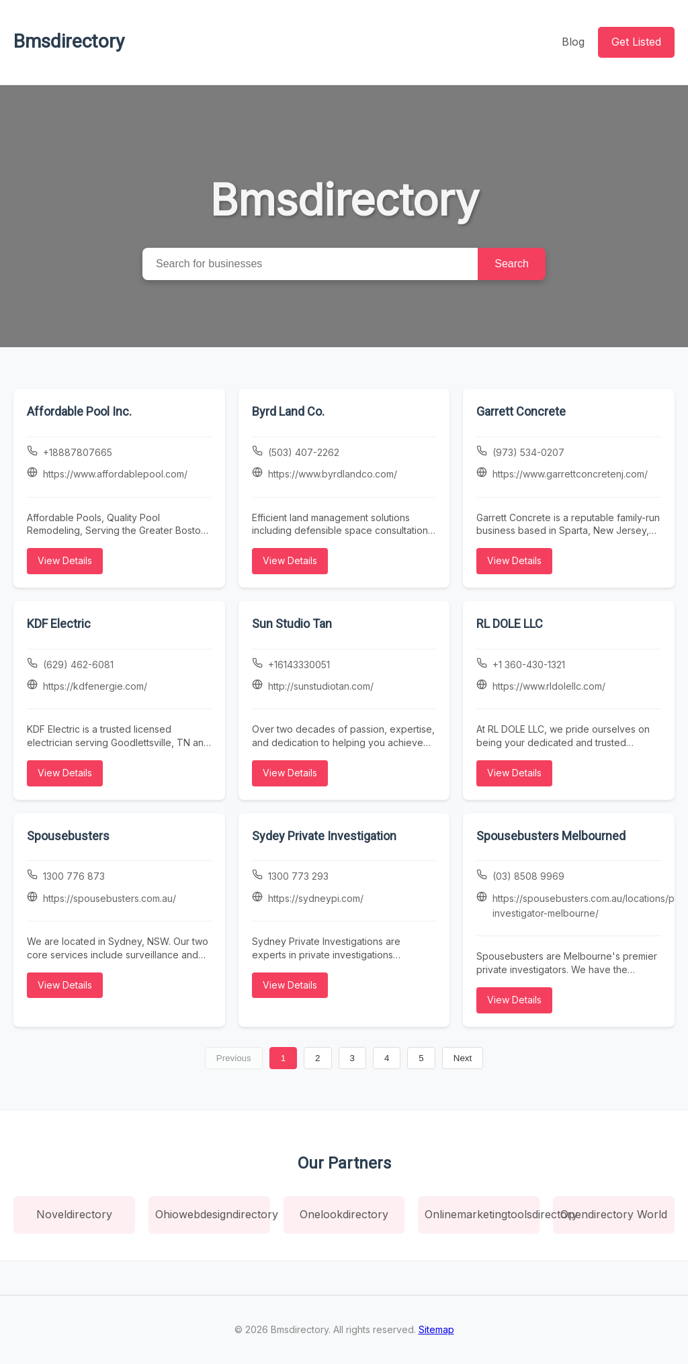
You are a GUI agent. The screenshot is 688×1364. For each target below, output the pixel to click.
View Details (65, 560)
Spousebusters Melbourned (551, 836)
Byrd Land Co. (288, 411)
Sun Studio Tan (292, 624)
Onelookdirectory (344, 1214)
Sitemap (436, 1329)
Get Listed (636, 41)
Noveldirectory (74, 1214)
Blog (573, 41)
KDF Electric (59, 624)
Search (511, 263)
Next (463, 1058)
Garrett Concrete (521, 411)
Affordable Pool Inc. (79, 411)
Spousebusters (68, 836)
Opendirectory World (613, 1214)
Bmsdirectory (68, 41)
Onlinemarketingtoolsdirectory (482, 1214)
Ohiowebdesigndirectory (212, 1214)
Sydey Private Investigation (324, 836)
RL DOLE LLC (509, 624)
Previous (233, 1058)
